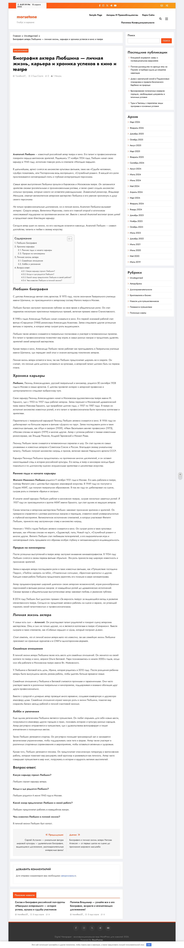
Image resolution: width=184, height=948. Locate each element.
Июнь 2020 (135, 250)
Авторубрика (136, 283)
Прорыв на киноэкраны (33, 253)
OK (149, 945)
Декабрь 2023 (137, 215)
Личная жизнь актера (27, 257)
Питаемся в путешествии (141, 307)
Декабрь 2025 (137, 133)
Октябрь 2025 (136, 139)
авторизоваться (68, 875)
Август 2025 (135, 145)
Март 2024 (135, 197)
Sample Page (95, 15)
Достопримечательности (141, 289)
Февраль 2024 (137, 203)
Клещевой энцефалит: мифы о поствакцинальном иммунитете (144, 59)
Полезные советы (138, 312)
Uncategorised (20, 50)
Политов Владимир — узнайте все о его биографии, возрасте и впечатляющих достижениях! (92, 905)
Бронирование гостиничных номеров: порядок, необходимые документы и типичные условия (148, 94)
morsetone (27, 17)
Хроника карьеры (25, 246)
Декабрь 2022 (137, 238)
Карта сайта (148, 15)
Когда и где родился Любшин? (40, 274)
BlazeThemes (97, 939)
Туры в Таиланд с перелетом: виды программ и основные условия (147, 105)
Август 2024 (135, 168)
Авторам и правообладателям (122, 15)
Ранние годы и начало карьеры (37, 250)
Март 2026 (135, 122)
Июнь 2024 (135, 180)
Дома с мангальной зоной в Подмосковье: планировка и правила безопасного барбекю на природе (150, 82)
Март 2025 (135, 151)
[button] (68, 238)
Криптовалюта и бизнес (140, 295)
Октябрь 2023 (136, 226)
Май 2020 (134, 256)
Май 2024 (134, 186)
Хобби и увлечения (31, 264)
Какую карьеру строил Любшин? (40, 271)
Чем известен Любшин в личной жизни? (44, 280)
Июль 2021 (135, 244)
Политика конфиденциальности (137, 22)
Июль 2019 (135, 262)
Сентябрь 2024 (137, 162)
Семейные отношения (32, 260)
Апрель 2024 (136, 192)
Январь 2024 (136, 209)
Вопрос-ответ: (23, 267)
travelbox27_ (20, 76)
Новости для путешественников (144, 301)
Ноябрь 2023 (136, 221)
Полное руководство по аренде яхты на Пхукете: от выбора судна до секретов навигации (149, 70)
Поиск (131, 35)
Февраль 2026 (137, 128)
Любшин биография (27, 243)
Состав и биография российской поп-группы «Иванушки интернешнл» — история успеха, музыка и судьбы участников (40, 905)
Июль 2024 (135, 174)
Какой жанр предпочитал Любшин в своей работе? (49, 277)
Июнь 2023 (135, 232)
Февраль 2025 (137, 157)
